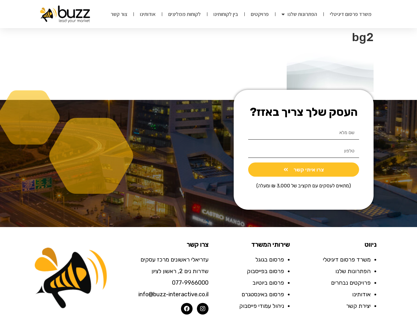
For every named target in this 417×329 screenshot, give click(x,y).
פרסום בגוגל (269, 259)
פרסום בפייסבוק (265, 271)
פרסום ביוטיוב (268, 282)
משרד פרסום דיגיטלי (351, 14)
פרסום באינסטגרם (263, 294)
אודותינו (148, 14)
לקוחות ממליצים (184, 14)
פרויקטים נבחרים (351, 282)
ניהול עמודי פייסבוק (261, 305)
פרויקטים (260, 14)
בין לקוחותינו (225, 14)
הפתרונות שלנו (299, 14)
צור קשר (119, 14)
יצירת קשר (358, 305)
